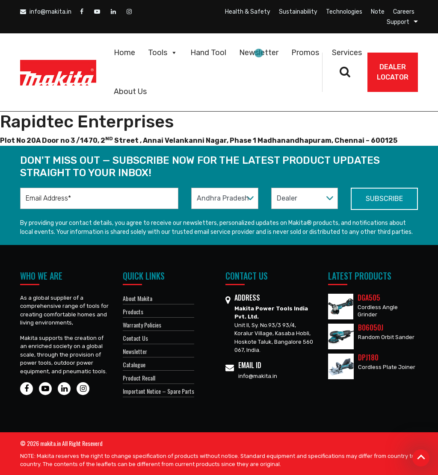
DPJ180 (368, 357)
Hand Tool (208, 52)
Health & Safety (247, 11)
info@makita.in (45, 11)
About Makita (137, 298)
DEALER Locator (392, 72)
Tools (163, 52)
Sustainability (298, 11)
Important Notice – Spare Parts (158, 390)
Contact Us (135, 337)
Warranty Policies (142, 324)
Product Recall (139, 377)
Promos (305, 52)
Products (133, 311)
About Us (130, 91)
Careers (403, 11)
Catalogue (134, 364)
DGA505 (369, 297)
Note (378, 11)
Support (398, 22)
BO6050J (370, 327)
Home (124, 52)
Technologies (344, 11)
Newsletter (258, 52)
